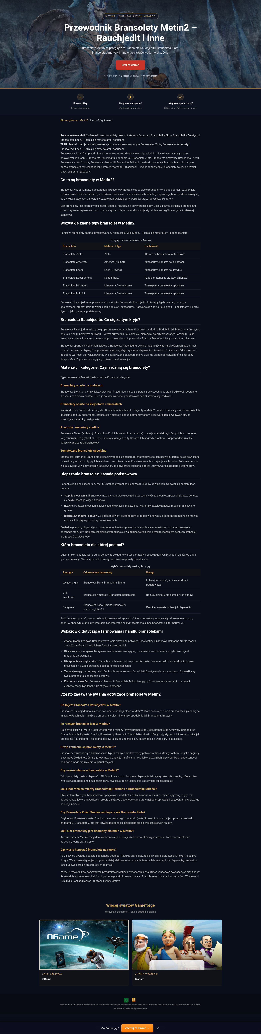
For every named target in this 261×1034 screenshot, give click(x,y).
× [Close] (158, 1028)
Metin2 (84, 120)
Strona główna (69, 120)
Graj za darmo (130, 65)
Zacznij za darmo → (137, 1028)
